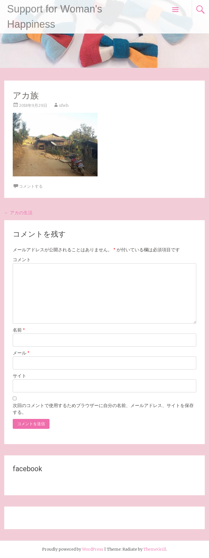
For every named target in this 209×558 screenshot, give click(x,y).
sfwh (63, 105)
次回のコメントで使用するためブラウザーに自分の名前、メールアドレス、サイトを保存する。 (103, 409)
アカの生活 (18, 212)
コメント (22, 259)
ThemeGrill (154, 549)
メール (21, 353)
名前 (19, 330)
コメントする (31, 186)
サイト (19, 375)
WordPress (92, 549)
